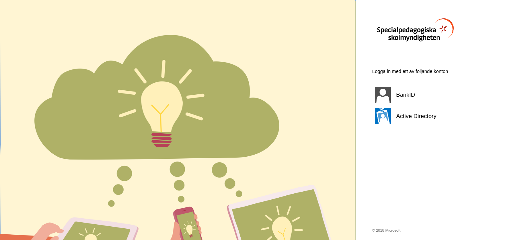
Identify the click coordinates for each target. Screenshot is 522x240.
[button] (430, 94)
